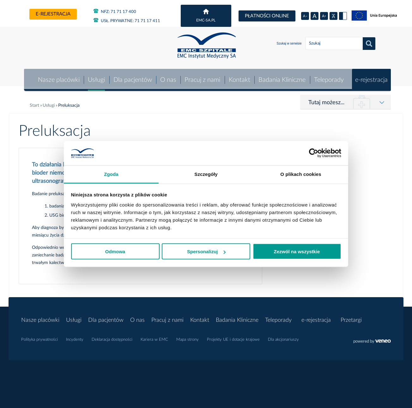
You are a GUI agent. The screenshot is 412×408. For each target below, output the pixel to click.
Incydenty (74, 337)
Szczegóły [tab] (205, 174)
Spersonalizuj (206, 251)
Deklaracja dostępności (112, 337)
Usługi (95, 77)
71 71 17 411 (127, 21)
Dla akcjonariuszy (283, 337)
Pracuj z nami (202, 77)
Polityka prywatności (39, 337)
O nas (168, 77)
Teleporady (328, 77)
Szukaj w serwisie (289, 43)
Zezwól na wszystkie (297, 251)
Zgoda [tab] (111, 174)
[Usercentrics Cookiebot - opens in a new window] (313, 153)
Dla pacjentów (132, 77)
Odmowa (115, 251)
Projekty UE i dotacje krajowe (233, 337)
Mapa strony (187, 337)
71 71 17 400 (115, 12)
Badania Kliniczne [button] (282, 77)
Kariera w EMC (154, 337)
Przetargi (351, 317)
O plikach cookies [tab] (300, 174)
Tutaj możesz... (326, 100)
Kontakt (239, 77)
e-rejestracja (53, 14)
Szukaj (369, 43)
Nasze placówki (58, 77)
